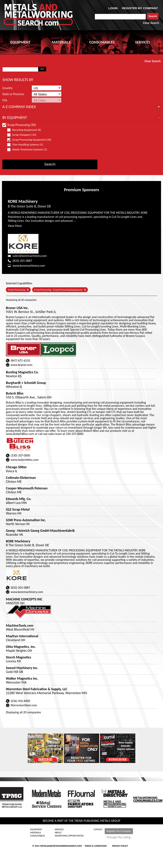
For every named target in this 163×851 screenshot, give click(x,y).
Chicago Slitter (16, 467)
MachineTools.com (19, 625)
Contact (98, 829)
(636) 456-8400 (20, 701)
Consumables (37, 836)
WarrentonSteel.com (24, 705)
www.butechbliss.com (25, 460)
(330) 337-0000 (20, 455)
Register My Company (119, 831)
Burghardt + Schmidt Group (26, 383)
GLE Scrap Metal (18, 509)
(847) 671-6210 (20, 360)
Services (59, 829)
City (4, 100)
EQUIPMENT (20, 42)
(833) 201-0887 (22, 261)
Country (7, 88)
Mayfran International (22, 636)
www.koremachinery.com (29, 265)
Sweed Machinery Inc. (22, 668)
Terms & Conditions (96, 846)
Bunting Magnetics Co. (22, 372)
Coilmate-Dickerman (21, 477)
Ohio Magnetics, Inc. (21, 646)
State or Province (13, 94)
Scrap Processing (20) (19, 124)
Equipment (36, 829)
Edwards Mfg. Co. (18, 499)
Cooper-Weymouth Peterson (27, 488)
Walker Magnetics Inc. (22, 678)
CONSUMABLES (101, 42)
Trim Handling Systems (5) (26, 144)
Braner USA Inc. (17, 308)
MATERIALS (61, 42)
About (58, 832)
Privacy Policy (120, 846)
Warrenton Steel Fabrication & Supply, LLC (36, 689)
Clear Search (151, 23)
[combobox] (120, 16)
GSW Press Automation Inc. (26, 520)
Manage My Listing (119, 837)
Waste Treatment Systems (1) (28, 149)
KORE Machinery (23, 201)
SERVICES (142, 42)
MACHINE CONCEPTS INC (24, 599)
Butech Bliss (14, 393)
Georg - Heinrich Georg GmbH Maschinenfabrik (40, 530)
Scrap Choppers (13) (23, 134)
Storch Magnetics (18, 657)
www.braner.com (21, 365)
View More (15, 226)
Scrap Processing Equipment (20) (29, 139)
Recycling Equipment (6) (25, 129)
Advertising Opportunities (69, 836)
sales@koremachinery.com (30, 256)
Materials (35, 832)
